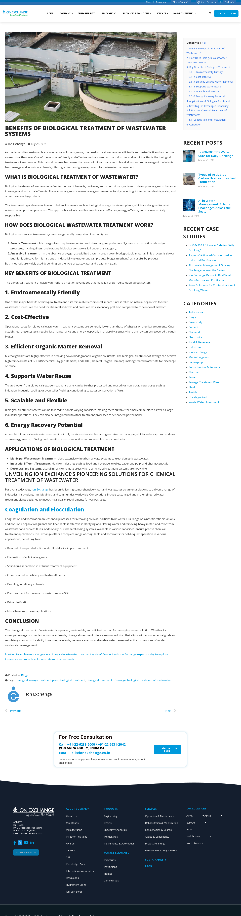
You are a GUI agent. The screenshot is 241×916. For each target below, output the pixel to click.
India (189, 829)
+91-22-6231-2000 (81, 744)
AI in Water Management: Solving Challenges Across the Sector (214, 206)
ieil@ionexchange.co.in (90, 752)
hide (204, 42)
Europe (190, 822)
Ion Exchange (40, 489)
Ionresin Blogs (198, 352)
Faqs (148, 866)
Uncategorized (198, 397)
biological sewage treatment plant (37, 680)
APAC (189, 815)
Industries (195, 347)
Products (111, 808)
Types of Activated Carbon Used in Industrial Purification (217, 178)
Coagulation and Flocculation (44, 509)
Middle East (193, 836)
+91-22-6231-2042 (112, 744)
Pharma (193, 372)
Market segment (199, 357)
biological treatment (72, 680)
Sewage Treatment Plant (204, 382)
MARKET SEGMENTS (116, 852)
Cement (193, 327)
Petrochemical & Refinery (204, 367)
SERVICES (151, 808)
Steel (192, 387)
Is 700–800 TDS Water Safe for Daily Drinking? (215, 154)
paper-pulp (196, 362)
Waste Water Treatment (204, 402)
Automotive (196, 312)
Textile (193, 392)
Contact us (226, 13)
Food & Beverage (199, 342)
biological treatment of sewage (106, 680)
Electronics (195, 337)
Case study (195, 322)
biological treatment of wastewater (149, 680)
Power (193, 377)
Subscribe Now (26, 852)
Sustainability (156, 859)
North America (194, 843)
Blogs (148, 2)
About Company (77, 808)
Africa (208, 815)
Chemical (194, 332)
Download (161, 2)
